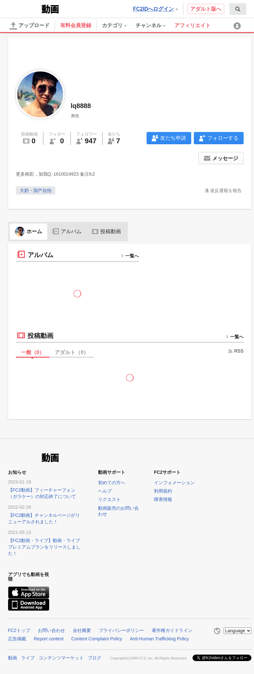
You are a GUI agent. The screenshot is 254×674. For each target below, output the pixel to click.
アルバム (67, 231)
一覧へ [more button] (130, 255)
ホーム (28, 231)
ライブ (28, 657)
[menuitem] (237, 9)
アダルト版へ (205, 9)
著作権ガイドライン (172, 630)
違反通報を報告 (226, 190)
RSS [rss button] (236, 350)
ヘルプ (105, 491)
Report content (49, 638)
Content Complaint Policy (96, 638)
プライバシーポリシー (121, 630)
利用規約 (163, 491)
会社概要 (82, 630)
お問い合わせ (51, 630)
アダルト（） (72, 352)
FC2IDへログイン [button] (155, 9)
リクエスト (109, 499)
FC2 (24, 8)
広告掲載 (17, 638)
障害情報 (163, 499)
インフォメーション (174, 482)
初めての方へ (111, 482)
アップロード (29, 26)
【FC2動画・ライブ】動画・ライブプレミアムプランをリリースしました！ (44, 547)
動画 (12, 657)
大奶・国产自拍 (35, 190)
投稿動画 (106, 231)
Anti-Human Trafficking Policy (159, 638)
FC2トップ (19, 630)
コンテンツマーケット (61, 657)
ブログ (94, 657)
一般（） (33, 352)
